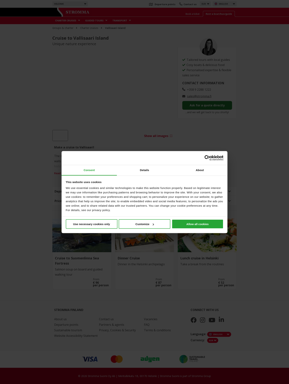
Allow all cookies (197, 224)
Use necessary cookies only (91, 224)
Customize (144, 224)
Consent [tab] (89, 169)
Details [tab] (144, 169)
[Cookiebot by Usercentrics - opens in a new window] (207, 158)
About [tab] (200, 169)
